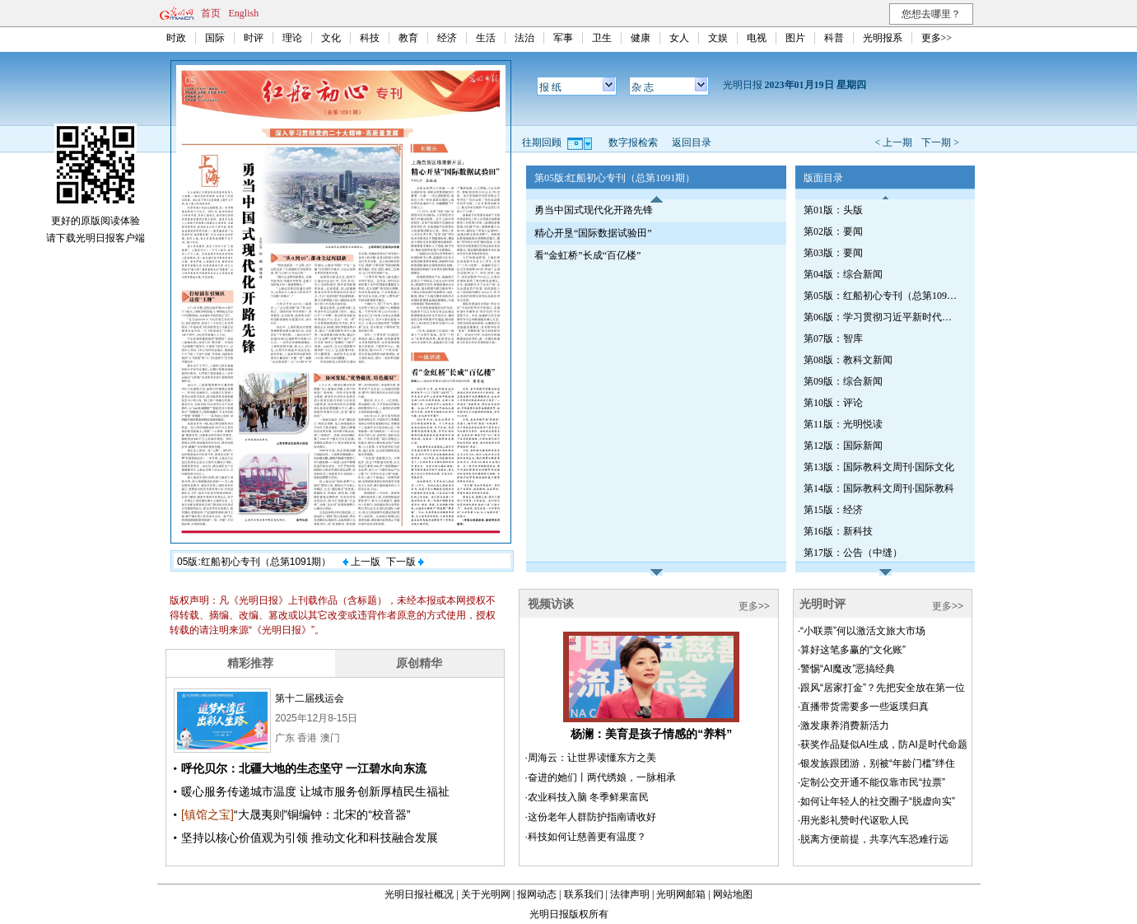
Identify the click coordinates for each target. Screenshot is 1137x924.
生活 (486, 38)
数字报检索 (633, 142)
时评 (253, 38)
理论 (292, 38)
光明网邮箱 (681, 894)
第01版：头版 (833, 210)
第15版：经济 (833, 510)
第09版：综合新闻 (843, 381)
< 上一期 (893, 142)
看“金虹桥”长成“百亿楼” (587, 255)
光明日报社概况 (419, 894)
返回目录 (691, 142)
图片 (795, 38)
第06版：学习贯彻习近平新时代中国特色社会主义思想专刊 (882, 317)
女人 (679, 38)
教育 (408, 38)
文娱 (718, 38)
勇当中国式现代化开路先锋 (593, 210)
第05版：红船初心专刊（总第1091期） (882, 295)
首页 (211, 13)
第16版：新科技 (838, 531)
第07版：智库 (833, 338)
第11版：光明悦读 (843, 424)
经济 (447, 38)
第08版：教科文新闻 (848, 360)
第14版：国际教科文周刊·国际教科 (879, 488)
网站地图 (733, 894)
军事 (563, 38)
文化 (331, 38)
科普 (834, 38)
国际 (215, 38)
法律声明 (630, 894)
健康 (640, 38)
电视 (757, 38)
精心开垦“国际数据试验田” (593, 233)
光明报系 (882, 38)
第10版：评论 (833, 402)
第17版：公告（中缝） (853, 552)
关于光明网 (485, 894)
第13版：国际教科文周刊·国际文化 (879, 467)
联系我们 (583, 894)
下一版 (405, 561)
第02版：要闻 (833, 231)
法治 (524, 38)
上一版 (361, 561)
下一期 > (940, 142)
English (244, 13)
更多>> (937, 38)
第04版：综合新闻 (843, 274)
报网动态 (537, 894)
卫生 (602, 38)
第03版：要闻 (833, 253)
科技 (370, 38)
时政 (176, 38)
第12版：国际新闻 (843, 445)
